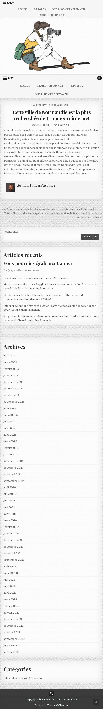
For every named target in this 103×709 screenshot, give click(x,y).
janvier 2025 (11, 454)
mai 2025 (9, 428)
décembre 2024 (13, 461)
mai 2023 (9, 586)
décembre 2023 (13, 540)
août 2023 (10, 566)
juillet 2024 (11, 493)
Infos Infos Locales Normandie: (52, 105)
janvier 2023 (11, 612)
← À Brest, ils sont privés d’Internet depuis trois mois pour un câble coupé (47, 209)
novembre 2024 (13, 467)
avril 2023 (10, 592)
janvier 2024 (11, 533)
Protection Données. (51, 15)
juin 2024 (9, 500)
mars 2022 (10, 645)
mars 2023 (10, 599)
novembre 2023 (14, 546)
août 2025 (10, 408)
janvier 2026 (11, 375)
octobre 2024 (12, 474)
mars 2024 (10, 520)
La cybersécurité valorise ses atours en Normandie (36, 278)
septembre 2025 (14, 401)
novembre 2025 (14, 388)
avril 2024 (10, 513)
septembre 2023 (14, 559)
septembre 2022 (14, 638)
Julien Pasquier (43, 124)
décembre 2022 (13, 619)
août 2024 (10, 487)
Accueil (23, 9)
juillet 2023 (11, 573)
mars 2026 (10, 362)
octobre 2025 (12, 395)
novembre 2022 (14, 625)
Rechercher (11, 231)
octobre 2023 (12, 553)
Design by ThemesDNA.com (51, 705)
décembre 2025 (13, 382)
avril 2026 (10, 355)
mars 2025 (10, 441)
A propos (40, 9)
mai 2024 (9, 507)
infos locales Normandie (68, 9)
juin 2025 (9, 421)
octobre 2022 (12, 632)
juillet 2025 (11, 415)
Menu (10, 3)
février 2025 (12, 447)
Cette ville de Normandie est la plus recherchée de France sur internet (51, 115)
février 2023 (12, 606)
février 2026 (12, 368)
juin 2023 (9, 579)
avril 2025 (10, 434)
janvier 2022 (11, 652)
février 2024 (11, 526)
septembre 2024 (14, 480)
